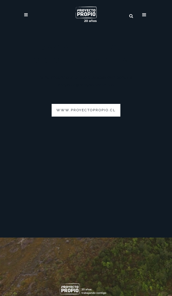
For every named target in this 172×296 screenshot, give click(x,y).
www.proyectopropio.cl (86, 110)
